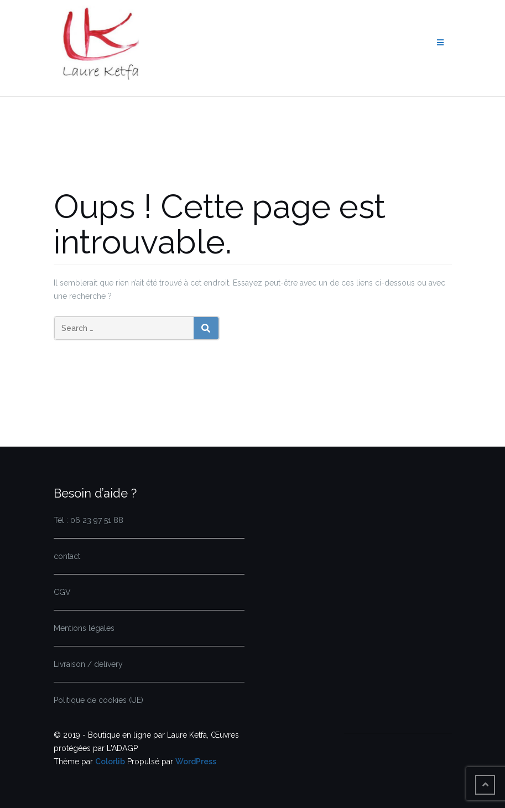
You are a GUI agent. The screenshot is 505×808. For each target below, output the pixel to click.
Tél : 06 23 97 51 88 (88, 520)
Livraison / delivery (88, 664)
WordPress (195, 761)
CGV (62, 592)
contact (67, 556)
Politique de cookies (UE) (98, 700)
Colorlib (110, 761)
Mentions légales (84, 628)
